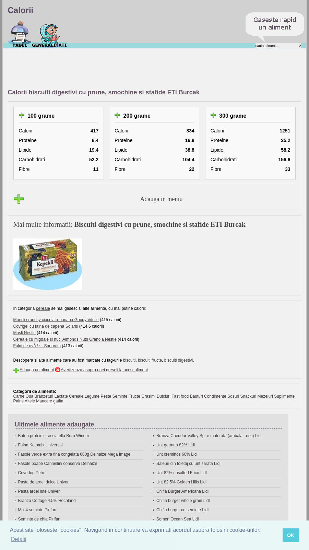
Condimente (215, 396)
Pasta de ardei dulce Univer (43, 482)
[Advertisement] (133, 69)
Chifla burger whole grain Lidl (183, 500)
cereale (43, 308)
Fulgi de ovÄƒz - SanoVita (37, 345)
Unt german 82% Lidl (175, 445)
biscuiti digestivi (178, 360)
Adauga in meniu (161, 199)
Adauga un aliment (37, 369)
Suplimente (284, 396)
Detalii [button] (18, 539)
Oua (30, 396)
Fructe (134, 396)
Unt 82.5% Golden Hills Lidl (181, 482)
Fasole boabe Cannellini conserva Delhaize (57, 463)
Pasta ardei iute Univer (39, 491)
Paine (18, 401)
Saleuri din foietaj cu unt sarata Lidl (188, 463)
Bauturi (196, 396)
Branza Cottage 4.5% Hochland (47, 500)
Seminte (119, 396)
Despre (50, 34)
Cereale (76, 396)
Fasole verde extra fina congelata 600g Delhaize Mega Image (74, 454)
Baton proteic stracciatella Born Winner (53, 435)
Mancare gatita (49, 401)
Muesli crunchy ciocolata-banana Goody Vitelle (56, 319)
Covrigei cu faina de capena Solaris (45, 326)
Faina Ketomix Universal (40, 445)
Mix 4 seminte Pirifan (37, 509)
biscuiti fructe (150, 360)
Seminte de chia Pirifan (39, 519)
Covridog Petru (32, 472)
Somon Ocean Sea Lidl (177, 519)
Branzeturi (44, 396)
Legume (92, 396)
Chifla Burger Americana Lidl (182, 491)
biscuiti (129, 360)
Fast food (180, 396)
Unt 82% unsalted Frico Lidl (181, 472)
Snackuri (248, 396)
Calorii (20, 34)
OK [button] (291, 535)
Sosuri (233, 396)
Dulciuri (163, 396)
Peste (105, 396)
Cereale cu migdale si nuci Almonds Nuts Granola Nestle (65, 339)
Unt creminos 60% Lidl (177, 454)
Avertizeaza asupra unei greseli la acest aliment (104, 369)
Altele (30, 401)
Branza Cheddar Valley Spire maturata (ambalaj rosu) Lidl (209, 435)
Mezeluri (265, 396)
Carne (19, 396)
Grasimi (148, 396)
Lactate (61, 396)
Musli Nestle (24, 332)
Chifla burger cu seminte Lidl (182, 509)
